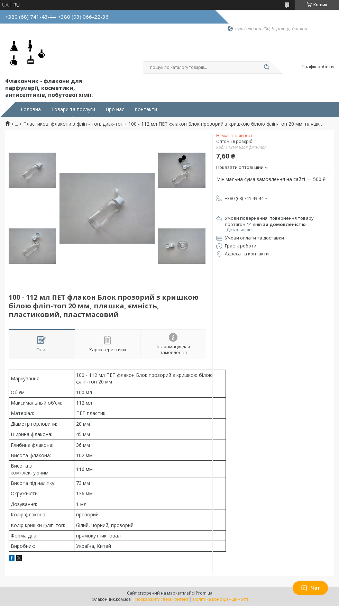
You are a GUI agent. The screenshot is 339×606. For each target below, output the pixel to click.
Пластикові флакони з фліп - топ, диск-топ (73, 124)
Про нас (115, 109)
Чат (310, 588)
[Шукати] (266, 67)
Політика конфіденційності (220, 599)
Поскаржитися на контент (162, 599)
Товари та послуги (73, 109)
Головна (31, 109)
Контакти (146, 109)
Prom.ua (204, 593)
